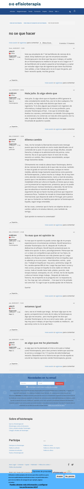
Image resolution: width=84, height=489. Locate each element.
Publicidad (34, 466)
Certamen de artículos (15, 451)
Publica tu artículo (14, 449)
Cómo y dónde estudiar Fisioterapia (19, 429)
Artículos (12, 11)
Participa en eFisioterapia (16, 446)
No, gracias (69, 476)
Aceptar (60, 476)
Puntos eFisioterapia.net (16, 454)
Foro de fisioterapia (16, 23)
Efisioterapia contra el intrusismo (19, 426)
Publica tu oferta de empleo (51, 449)
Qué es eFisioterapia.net (16, 424)
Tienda (30, 11)
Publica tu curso (48, 446)
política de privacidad (51, 387)
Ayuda (27, 466)
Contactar (21, 466)
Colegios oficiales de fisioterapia (18, 431)
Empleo (44, 11)
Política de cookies (44, 466)
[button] (74, 11)
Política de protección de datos (56, 405)
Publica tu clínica (48, 451)
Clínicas (51, 11)
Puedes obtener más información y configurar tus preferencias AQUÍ (29, 486)
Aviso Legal (12, 466)
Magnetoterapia (21, 11)
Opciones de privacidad (42, 471)
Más (57, 11)
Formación (37, 11)
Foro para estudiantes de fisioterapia (37, 23)
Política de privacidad (15, 468)
